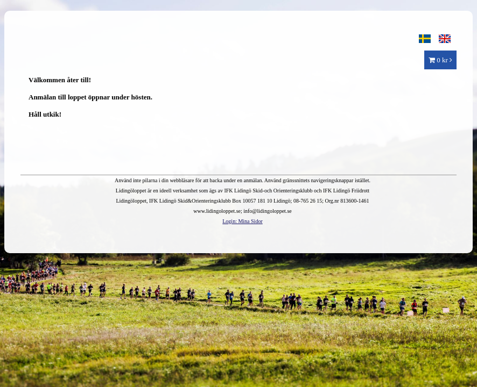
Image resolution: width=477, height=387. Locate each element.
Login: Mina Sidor (242, 221)
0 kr (440, 60)
